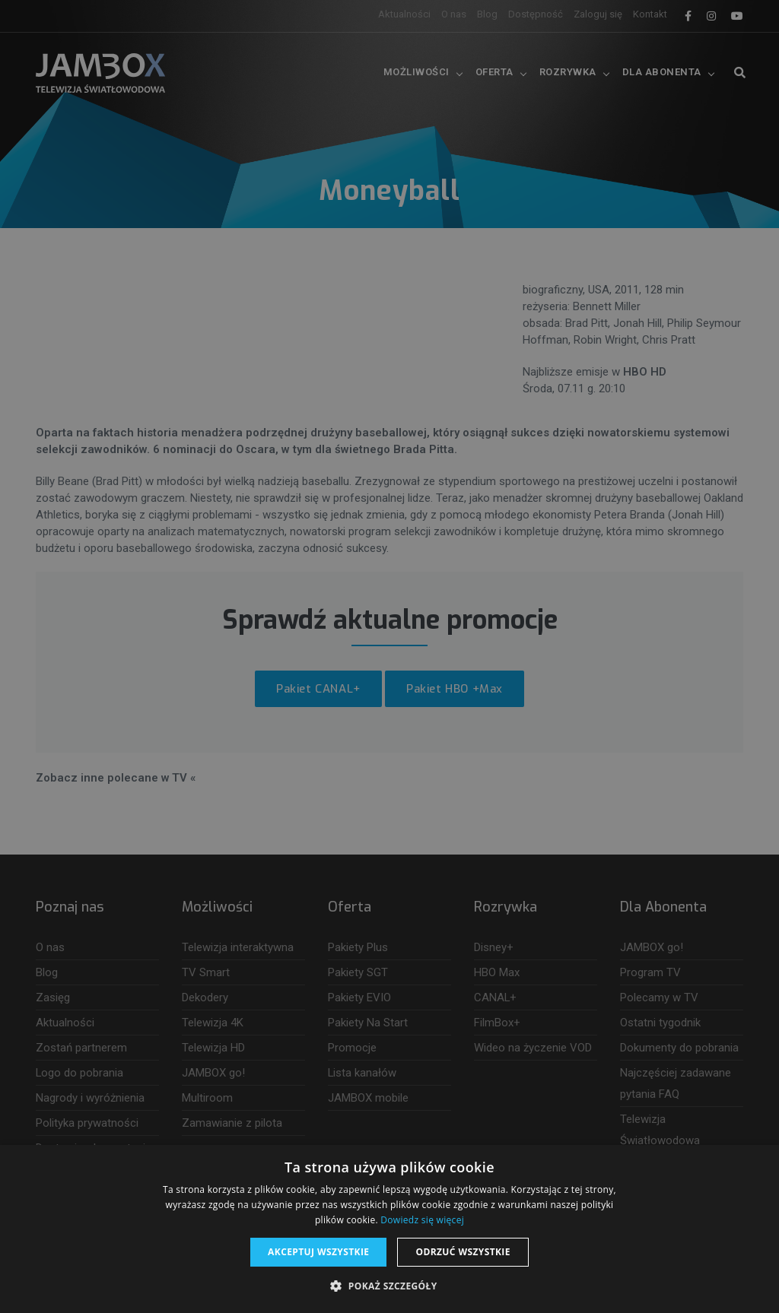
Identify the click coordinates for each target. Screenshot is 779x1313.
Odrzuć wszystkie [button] (462, 1251)
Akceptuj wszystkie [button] (318, 1251)
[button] (389, 1286)
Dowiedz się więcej (422, 1219)
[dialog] (389, 656)
